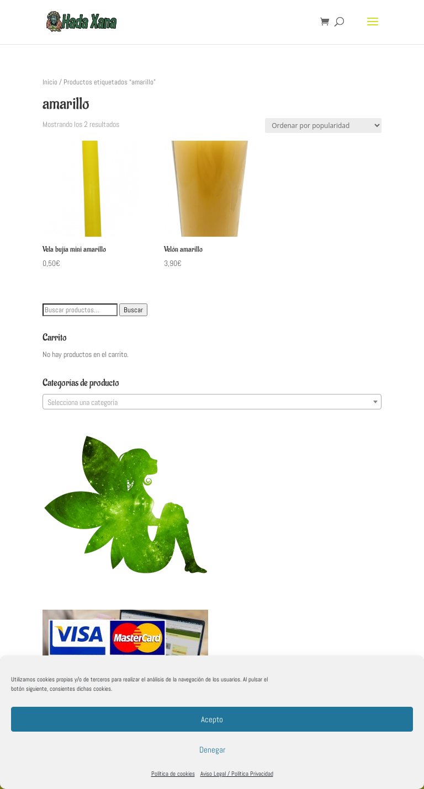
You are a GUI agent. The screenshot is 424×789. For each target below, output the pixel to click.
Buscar (133, 309)
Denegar (212, 749)
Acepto (212, 719)
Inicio (50, 82)
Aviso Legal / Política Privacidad (236, 773)
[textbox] (212, 402)
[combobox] (212, 401)
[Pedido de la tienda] (323, 125)
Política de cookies (173, 773)
